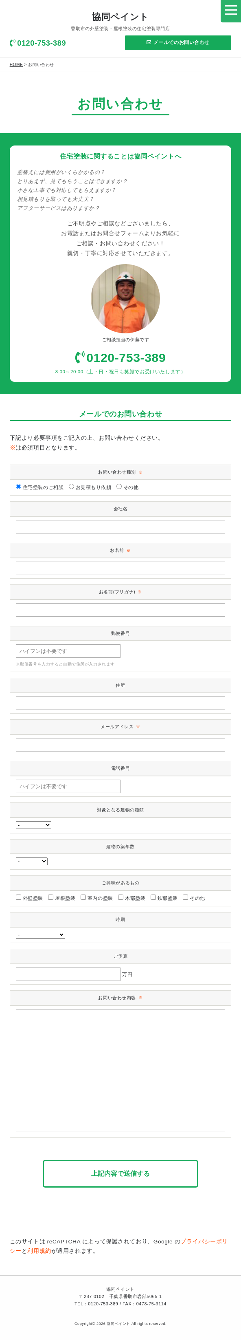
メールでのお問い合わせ (178, 42)
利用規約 (39, 1251)
